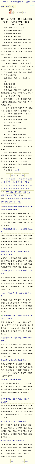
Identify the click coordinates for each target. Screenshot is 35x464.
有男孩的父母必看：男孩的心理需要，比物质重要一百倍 (17, 253)
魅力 (27, 2)
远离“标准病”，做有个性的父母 (12, 440)
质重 (11, 202)
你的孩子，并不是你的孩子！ (12, 379)
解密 (3, 6)
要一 (15, 202)
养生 (12, 2)
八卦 (23, 2)
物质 (11, 195)
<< (12, 175)
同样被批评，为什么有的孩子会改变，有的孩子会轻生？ (17, 317)
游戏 (11, 6)
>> (23, 175)
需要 (2, 202)
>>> (26, 175)
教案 (16, 2)
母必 (17, 198)
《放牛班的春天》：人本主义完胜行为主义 (17, 230)
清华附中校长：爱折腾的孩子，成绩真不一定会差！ (17, 400)
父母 (16, 192)
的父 (13, 198)
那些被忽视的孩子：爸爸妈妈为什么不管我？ (17, 272)
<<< (8, 175)
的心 (28, 192)
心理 (30, 198)
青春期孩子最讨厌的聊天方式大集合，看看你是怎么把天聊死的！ (17, 208)
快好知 (4, 2)
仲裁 (20, 2)
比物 (7, 202)
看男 (22, 198)
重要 (15, 195)
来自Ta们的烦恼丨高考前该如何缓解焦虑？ (16, 294)
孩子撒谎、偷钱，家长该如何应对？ (14, 421)
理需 (2, 195)
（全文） (18, 170)
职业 (31, 2)
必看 (20, 192)
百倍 (19, 202)
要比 (7, 195)
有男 (8, 192)
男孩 (24, 192)
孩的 (12, 192)
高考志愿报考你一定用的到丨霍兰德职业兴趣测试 (17, 339)
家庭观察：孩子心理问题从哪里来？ (14, 360)
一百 (19, 195)
